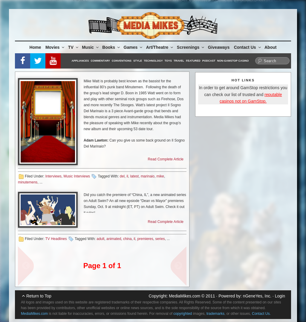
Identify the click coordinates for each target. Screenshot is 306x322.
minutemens (27, 182)
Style (137, 60)
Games (133, 47)
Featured (193, 60)
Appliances (80, 60)
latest (134, 176)
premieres (145, 239)
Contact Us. (261, 314)
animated (113, 239)
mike (160, 176)
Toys (168, 60)
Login (280, 296)
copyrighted (182, 314)
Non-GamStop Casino (233, 60)
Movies (55, 47)
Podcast (208, 60)
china (127, 239)
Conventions (121, 60)
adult (100, 239)
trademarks (215, 314)
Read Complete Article (165, 159)
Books (111, 47)
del (122, 176)
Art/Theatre (160, 47)
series (160, 239)
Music (91, 47)
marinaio (147, 176)
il (127, 176)
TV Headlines (56, 239)
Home (35, 47)
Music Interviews (76, 176)
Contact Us (248, 47)
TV (73, 47)
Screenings (191, 47)
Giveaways (219, 47)
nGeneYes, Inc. (257, 296)
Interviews (53, 176)
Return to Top (38, 296)
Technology (153, 60)
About (270, 47)
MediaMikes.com (184, 296)
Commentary (100, 60)
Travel (179, 60)
